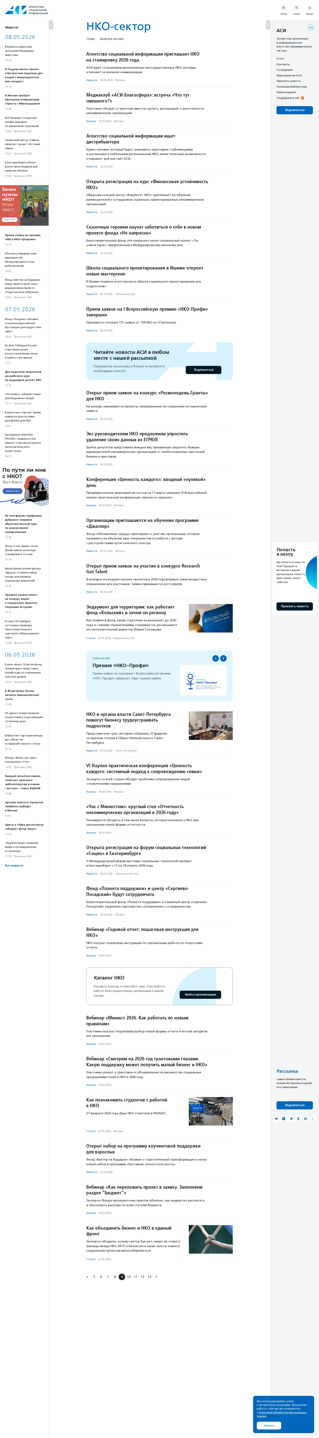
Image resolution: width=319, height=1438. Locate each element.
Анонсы (91, 121)
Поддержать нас (287, 97)
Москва (120, 80)
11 (136, 1277)
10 (129, 1277)
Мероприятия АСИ (289, 75)
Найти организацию (200, 995)
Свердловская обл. (127, 873)
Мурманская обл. (124, 638)
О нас (280, 58)
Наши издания (286, 92)
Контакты (283, 64)
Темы (90, 39)
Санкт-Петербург (126, 750)
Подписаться (203, 370)
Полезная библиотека (291, 86)
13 (149, 1277)
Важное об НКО (112, 39)
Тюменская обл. (125, 294)
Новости (91, 80)
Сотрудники (284, 69)
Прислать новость (288, 81)
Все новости (14, 866)
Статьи (90, 638)
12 (142, 1277)
